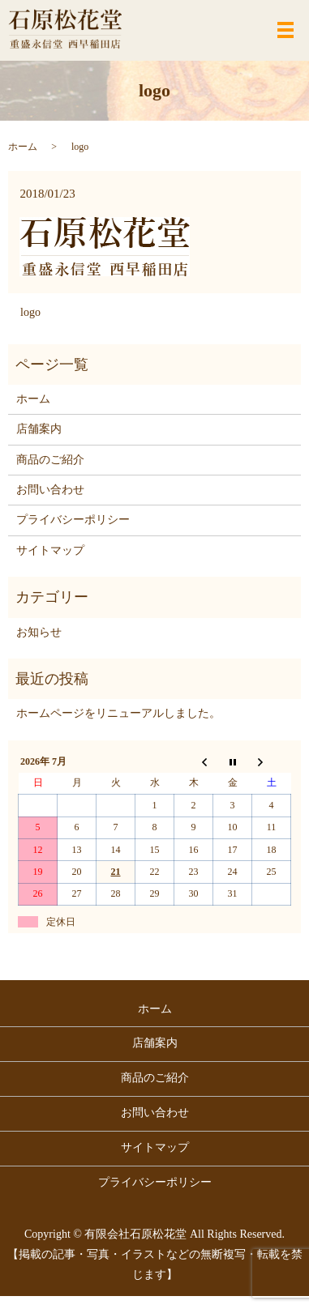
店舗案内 (39, 429)
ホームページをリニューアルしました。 (118, 713)
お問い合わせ (50, 490)
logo (30, 312)
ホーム (22, 146)
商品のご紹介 (50, 460)
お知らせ (39, 632)
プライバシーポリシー (73, 520)
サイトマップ (50, 550)
